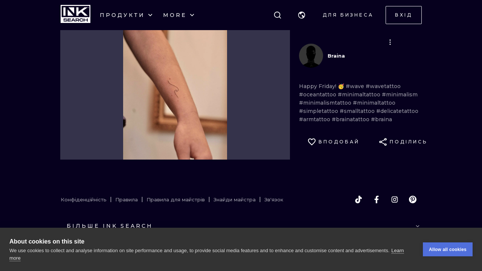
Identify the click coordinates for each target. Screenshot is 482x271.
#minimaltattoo (360, 94)
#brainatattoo (351, 119)
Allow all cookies (448, 249)
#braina (381, 119)
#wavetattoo (383, 86)
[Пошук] (277, 15)
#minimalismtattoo (326, 102)
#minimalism (400, 94)
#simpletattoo (319, 111)
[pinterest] (413, 199)
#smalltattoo (358, 111)
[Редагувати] (390, 42)
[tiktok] (358, 199)
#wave (356, 86)
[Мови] (302, 15)
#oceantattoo (318, 94)
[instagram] (395, 199)
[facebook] (377, 199)
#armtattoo (315, 119)
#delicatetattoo (397, 111)
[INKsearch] (75, 15)
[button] (302, 15)
